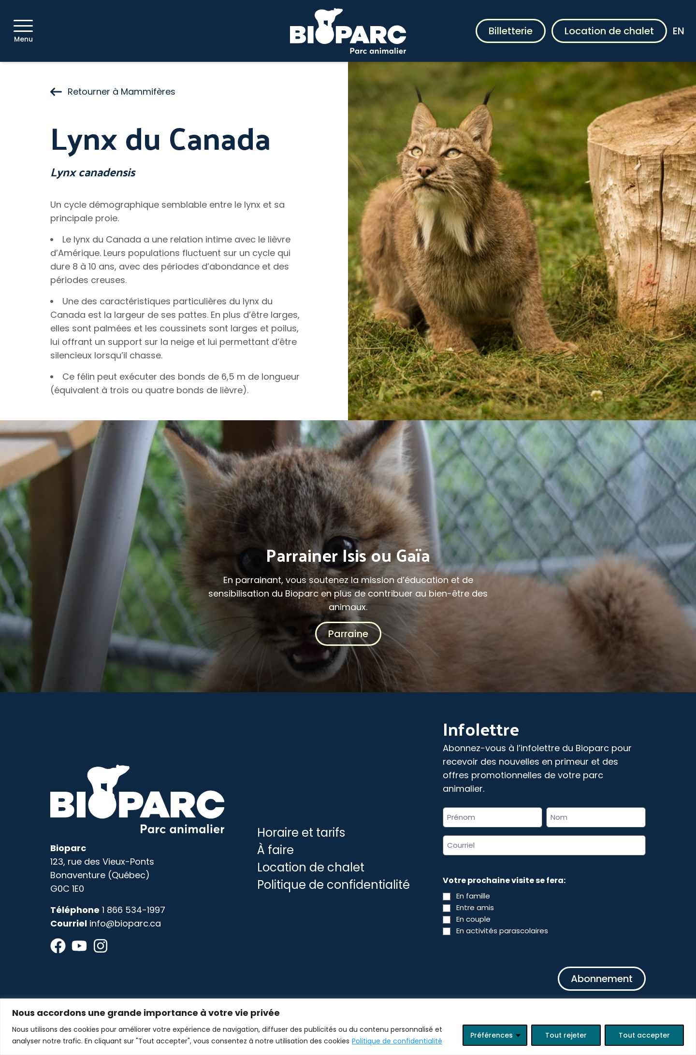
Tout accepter (644, 1035)
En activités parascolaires (502, 931)
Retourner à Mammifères (112, 92)
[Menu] (23, 26)
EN (678, 31)
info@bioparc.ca (125, 923)
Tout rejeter (566, 1035)
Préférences (491, 1035)
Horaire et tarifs (301, 833)
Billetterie (511, 31)
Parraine (348, 634)
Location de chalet (609, 31)
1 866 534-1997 (133, 910)
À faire (275, 850)
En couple (473, 919)
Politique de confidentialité (397, 1041)
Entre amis (475, 907)
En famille (473, 896)
